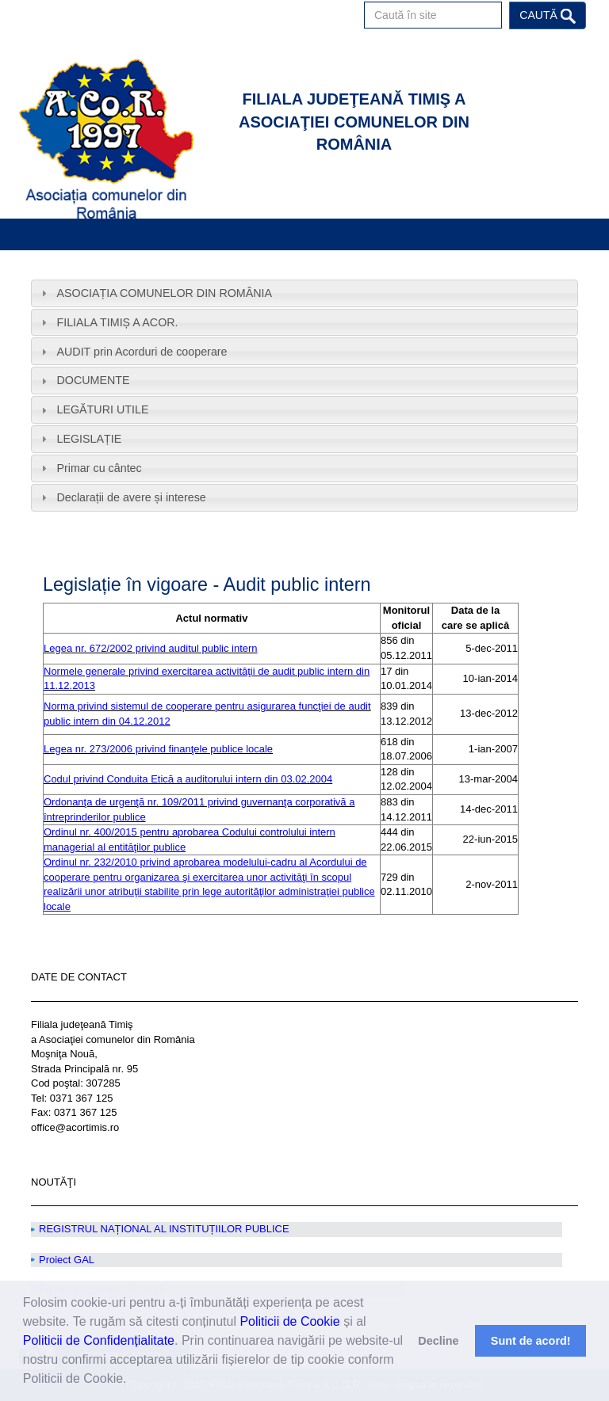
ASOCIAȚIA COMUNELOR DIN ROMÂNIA (164, 293)
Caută (547, 16)
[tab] (304, 293)
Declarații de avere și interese (130, 497)
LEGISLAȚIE (88, 438)
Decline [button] (438, 1340)
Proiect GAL (66, 1260)
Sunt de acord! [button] (531, 1340)
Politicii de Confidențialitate (98, 1340)
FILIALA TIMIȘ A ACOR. (117, 322)
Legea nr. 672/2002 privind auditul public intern (151, 648)
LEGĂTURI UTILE (102, 409)
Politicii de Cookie (289, 1321)
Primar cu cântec (98, 468)
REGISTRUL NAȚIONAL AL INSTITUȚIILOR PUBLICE (164, 1229)
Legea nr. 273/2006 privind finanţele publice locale (158, 749)
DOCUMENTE (92, 380)
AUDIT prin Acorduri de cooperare (141, 351)
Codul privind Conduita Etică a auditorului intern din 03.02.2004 (188, 779)
